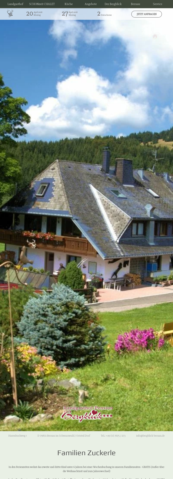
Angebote (91, 4)
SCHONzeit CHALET (42, 4)
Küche (69, 4)
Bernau (135, 4)
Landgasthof (15, 4)
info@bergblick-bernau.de (150, 435)
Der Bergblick (113, 4)
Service (157, 4)
